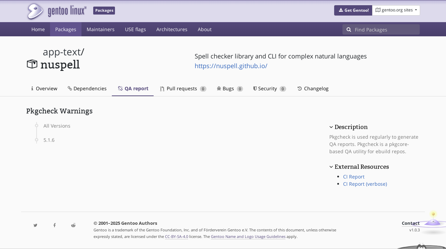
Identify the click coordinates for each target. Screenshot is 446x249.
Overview (44, 88)
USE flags (135, 29)
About (205, 29)
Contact (411, 223)
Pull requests (183, 88)
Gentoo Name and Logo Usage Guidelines (248, 236)
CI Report (354, 176)
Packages (65, 29)
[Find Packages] (387, 29)
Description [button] (351, 126)
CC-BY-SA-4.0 (176, 236)
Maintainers (101, 29)
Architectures (171, 29)
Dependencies (87, 88)
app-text (62, 51)
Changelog (313, 88)
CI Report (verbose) (365, 184)
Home (38, 29)
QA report (132, 88)
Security (269, 88)
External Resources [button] (361, 166)
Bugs (230, 88)
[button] (353, 10)
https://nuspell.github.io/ (231, 66)
